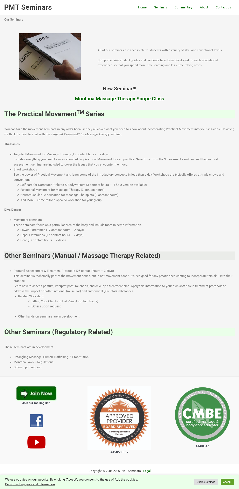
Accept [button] (227, 481)
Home (148, 7)
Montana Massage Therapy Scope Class (119, 99)
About (206, 7)
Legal (147, 471)
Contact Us (224, 7)
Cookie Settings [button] (206, 481)
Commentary (187, 7)
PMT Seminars (28, 7)
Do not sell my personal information (30, 484)
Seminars (165, 7)
